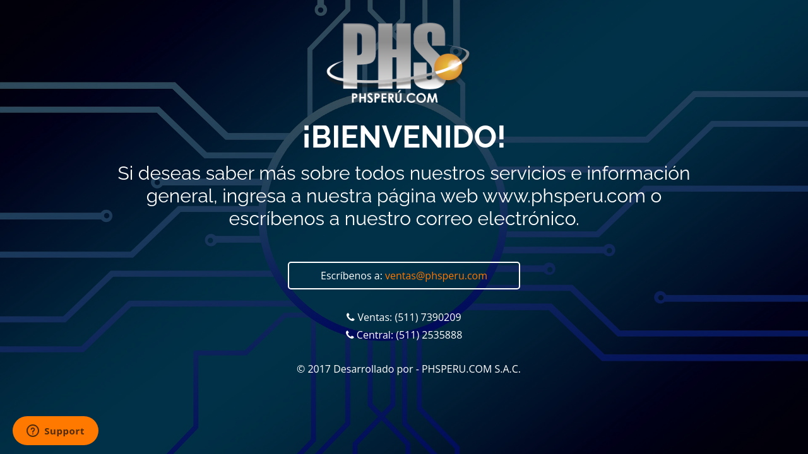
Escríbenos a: (404, 275)
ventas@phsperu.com (436, 275)
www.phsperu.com (563, 196)
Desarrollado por (373, 369)
